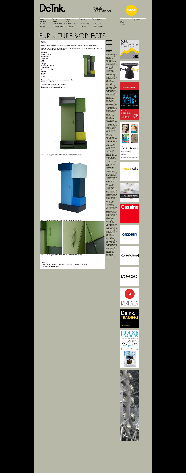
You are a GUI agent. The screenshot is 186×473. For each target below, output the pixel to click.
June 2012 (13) (110, 184)
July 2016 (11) (109, 114)
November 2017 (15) (111, 91)
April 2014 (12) (110, 153)
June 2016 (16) (110, 115)
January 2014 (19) (111, 157)
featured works (58, 25)
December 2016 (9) (111, 107)
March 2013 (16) (110, 171)
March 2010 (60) (110, 222)
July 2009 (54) (109, 234)
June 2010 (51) (110, 218)
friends (122, 24)
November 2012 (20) (111, 177)
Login (45, 266)
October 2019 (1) (111, 63)
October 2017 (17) (111, 93)
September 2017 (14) (112, 94)
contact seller (68, 80)
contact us (136, 19)
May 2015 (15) (109, 134)
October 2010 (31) (111, 212)
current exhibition (59, 23)
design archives (58, 26)
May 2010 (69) (109, 220)
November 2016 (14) (111, 108)
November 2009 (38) (111, 228)
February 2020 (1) (111, 61)
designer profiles (98, 25)
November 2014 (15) (111, 143)
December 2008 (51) (111, 244)
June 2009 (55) (110, 235)
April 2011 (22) (110, 204)
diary (41, 25)
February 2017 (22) (111, 104)
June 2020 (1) (109, 58)
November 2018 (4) (111, 74)
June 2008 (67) (110, 252)
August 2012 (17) (110, 181)
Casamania (69, 264)
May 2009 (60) (109, 237)
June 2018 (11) (110, 81)
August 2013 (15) (110, 164)
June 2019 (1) (109, 67)
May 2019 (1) (109, 68)
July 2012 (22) (109, 182)
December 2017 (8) (111, 90)
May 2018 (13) (109, 83)
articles (42, 26)
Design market (97, 23)
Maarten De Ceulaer (49, 264)
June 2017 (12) (110, 98)
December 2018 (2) (111, 73)
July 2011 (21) (109, 200)
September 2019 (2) (111, 64)
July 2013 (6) (109, 165)
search (108, 46)
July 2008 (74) (109, 251)
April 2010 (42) (110, 221)
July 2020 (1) (109, 57)
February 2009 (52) (111, 241)
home (121, 19)
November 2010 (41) (111, 211)
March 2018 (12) (110, 86)
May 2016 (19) (109, 117)
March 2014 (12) (110, 154)
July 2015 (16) (109, 131)
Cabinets (61, 264)
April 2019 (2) (109, 70)
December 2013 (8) (111, 158)
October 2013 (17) (111, 161)
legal (121, 21)
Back (107, 41)
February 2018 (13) (111, 87)
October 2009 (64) (111, 230)
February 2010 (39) (111, 224)
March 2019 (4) (110, 71)
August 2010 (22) (110, 215)
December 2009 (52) (111, 227)
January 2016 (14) (111, 123)
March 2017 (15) (110, 103)
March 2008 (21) (110, 257)
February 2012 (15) (111, 190)
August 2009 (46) (110, 232)
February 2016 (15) (111, 121)
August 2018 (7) (110, 78)
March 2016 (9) (110, 120)
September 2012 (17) (112, 180)
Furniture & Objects (81, 264)
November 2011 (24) (111, 194)
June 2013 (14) (110, 167)
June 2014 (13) (110, 150)
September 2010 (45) (112, 214)
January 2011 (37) (111, 208)
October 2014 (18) (111, 144)
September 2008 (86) (112, 248)
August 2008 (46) (110, 250)
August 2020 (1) (110, 56)
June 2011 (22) (110, 201)
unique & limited (71, 25)
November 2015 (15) (111, 125)
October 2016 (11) (111, 110)
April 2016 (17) (110, 118)
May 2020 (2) (109, 60)
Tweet (43, 262)
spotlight (43, 23)
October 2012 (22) (111, 178)
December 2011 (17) (111, 192)
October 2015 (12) (111, 127)
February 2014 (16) (111, 155)
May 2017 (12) (109, 100)
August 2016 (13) (110, 113)
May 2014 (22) (109, 151)
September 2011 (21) (112, 197)
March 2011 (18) (110, 205)
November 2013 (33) (111, 160)
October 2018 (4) (111, 76)
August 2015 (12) (110, 130)
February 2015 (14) (111, 138)
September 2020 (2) (111, 54)
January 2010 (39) (111, 225)
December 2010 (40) (111, 210)
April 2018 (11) (110, 84)
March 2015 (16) (110, 137)
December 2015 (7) (111, 124)
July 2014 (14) (109, 148)
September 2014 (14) (112, 145)
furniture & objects (72, 23)
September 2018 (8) (111, 77)
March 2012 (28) (110, 188)
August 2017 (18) (110, 96)
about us (123, 22)
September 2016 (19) (112, 111)
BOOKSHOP (69, 28)
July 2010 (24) (109, 217)
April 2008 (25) (110, 255)
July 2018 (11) (109, 80)
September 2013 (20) (112, 163)
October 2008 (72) (111, 247)
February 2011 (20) (111, 207)
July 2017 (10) (109, 97)
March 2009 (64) (110, 240)
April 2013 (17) (110, 170)
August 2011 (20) (110, 198)
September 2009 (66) (112, 231)
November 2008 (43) (111, 245)
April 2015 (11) (110, 135)
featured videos (85, 23)
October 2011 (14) (111, 195)
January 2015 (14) (111, 140)
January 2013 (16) (111, 174)
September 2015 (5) (111, 128)
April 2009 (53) (110, 238)
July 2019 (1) (109, 66)
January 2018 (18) (111, 88)
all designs (69, 26)
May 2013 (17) (109, 168)
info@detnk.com (59, 50)
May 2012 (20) (109, 185)
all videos (83, 26)
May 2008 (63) (109, 254)
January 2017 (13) (111, 105)
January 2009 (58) (111, 242)
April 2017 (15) (110, 101)
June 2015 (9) (109, 133)
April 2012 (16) (110, 187)
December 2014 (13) (111, 141)
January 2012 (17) (111, 191)
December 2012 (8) (111, 175)
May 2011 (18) (109, 202)
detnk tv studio (84, 25)
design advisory (98, 26)
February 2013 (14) (111, 173)
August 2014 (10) (110, 147)
